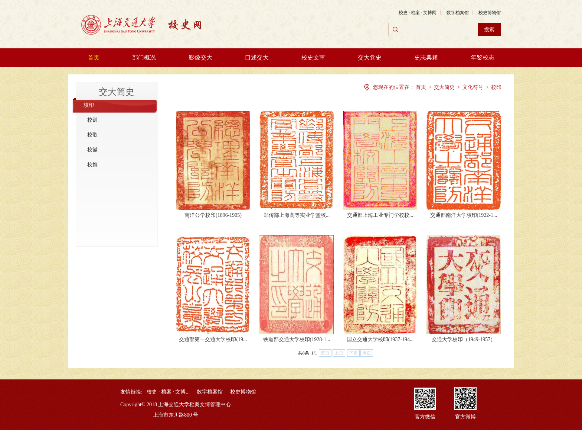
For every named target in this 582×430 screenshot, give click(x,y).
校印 (89, 105)
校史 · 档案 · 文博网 (417, 12)
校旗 (92, 164)
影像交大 (200, 57)
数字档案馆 (458, 12)
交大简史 (116, 92)
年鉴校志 (482, 57)
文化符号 (472, 87)
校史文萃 (313, 57)
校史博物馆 (489, 12)
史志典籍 (426, 57)
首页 (93, 57)
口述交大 (257, 57)
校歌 (92, 135)
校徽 (92, 150)
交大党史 (370, 57)
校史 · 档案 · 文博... (168, 392)
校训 (92, 120)
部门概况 (144, 57)
